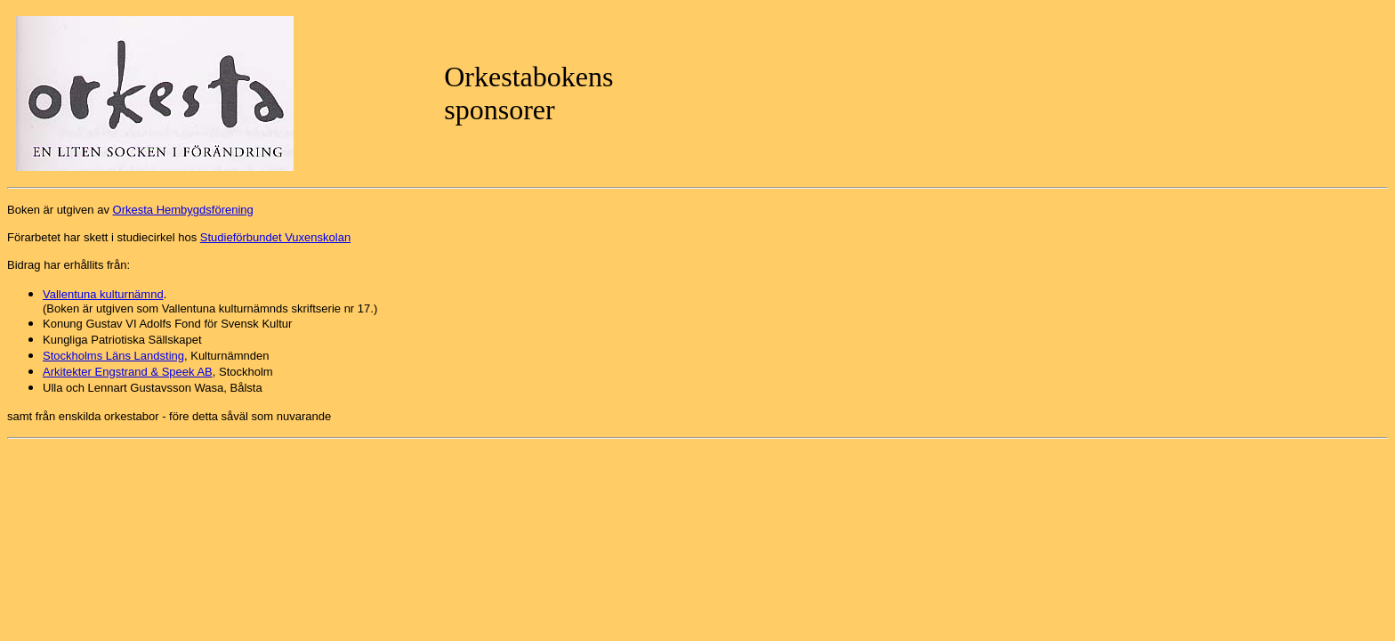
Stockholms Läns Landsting (113, 355)
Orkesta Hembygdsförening (183, 209)
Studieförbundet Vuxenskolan (275, 237)
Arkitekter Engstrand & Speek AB (128, 371)
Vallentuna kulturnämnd (103, 294)
